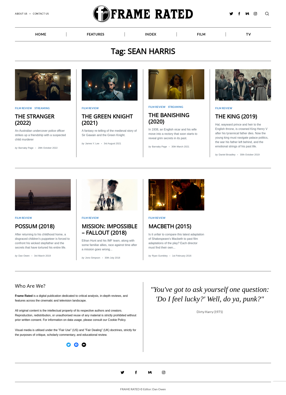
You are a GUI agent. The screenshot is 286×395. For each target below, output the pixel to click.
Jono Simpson (92, 256)
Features (96, 34)
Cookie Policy (116, 318)
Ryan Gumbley (160, 254)
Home (40, 34)
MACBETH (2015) (169, 224)
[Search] (267, 14)
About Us (21, 13)
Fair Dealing (93, 328)
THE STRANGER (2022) (34, 119)
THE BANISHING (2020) (168, 117)
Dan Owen (24, 254)
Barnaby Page (25, 147)
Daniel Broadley (227, 153)
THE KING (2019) (236, 115)
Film (201, 34)
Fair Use (64, 328)
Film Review (23, 107)
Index (150, 34)
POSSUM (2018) (34, 224)
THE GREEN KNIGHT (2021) (107, 119)
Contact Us (41, 13)
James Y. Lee (92, 142)
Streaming (42, 107)
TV (248, 34)
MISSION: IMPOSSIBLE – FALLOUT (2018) (109, 228)
